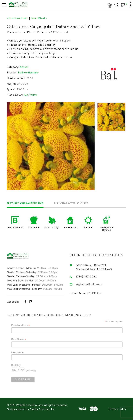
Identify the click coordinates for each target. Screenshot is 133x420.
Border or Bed (15, 227)
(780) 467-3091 (91, 276)
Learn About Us (90, 293)
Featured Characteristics (25, 203)
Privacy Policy (117, 408)
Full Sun (88, 227)
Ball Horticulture (28, 72)
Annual (24, 66)
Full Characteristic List (71, 203)
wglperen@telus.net (94, 284)
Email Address (26, 325)
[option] (51, 146)
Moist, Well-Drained (106, 228)
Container (33, 227)
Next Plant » (39, 18)
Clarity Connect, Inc (42, 409)
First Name (24, 339)
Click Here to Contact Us (101, 255)
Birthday (21, 365)
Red (26, 94)
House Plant (70, 227)
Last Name (23, 352)
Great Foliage (52, 227)
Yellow (33, 94)
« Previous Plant (17, 18)
